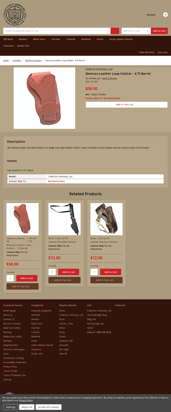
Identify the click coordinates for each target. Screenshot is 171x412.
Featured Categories (41, 310)
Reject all (27, 407)
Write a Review (109, 78)
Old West (9, 39)
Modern (24, 39)
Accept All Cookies (48, 407)
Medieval (87, 39)
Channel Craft (66, 340)
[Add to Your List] (22, 286)
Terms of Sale (10, 370)
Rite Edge (64, 349)
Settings (10, 407)
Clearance (8, 45)
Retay (62, 332)
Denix (62, 310)
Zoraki (62, 336)
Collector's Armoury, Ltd (71, 314)
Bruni (61, 319)
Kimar (62, 327)
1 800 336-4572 (146, 52)
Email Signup (9, 310)
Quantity (10, 272)
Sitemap (7, 379)
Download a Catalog (13, 358)
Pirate (101, 39)
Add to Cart (159, 30)
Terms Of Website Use (14, 375)
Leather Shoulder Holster (62, 241)
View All (63, 353)
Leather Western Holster (104, 241)
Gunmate (63, 345)
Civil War (57, 39)
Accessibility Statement (14, 362)
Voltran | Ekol (66, 323)
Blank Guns (40, 39)
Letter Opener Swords (122, 39)
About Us (7, 314)
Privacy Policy (10, 366)
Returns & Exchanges (13, 349)
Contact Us (8, 319)
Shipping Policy (10, 345)
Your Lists (162, 52)
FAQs (6, 353)
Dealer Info (23, 45)
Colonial (72, 39)
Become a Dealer (12, 323)
